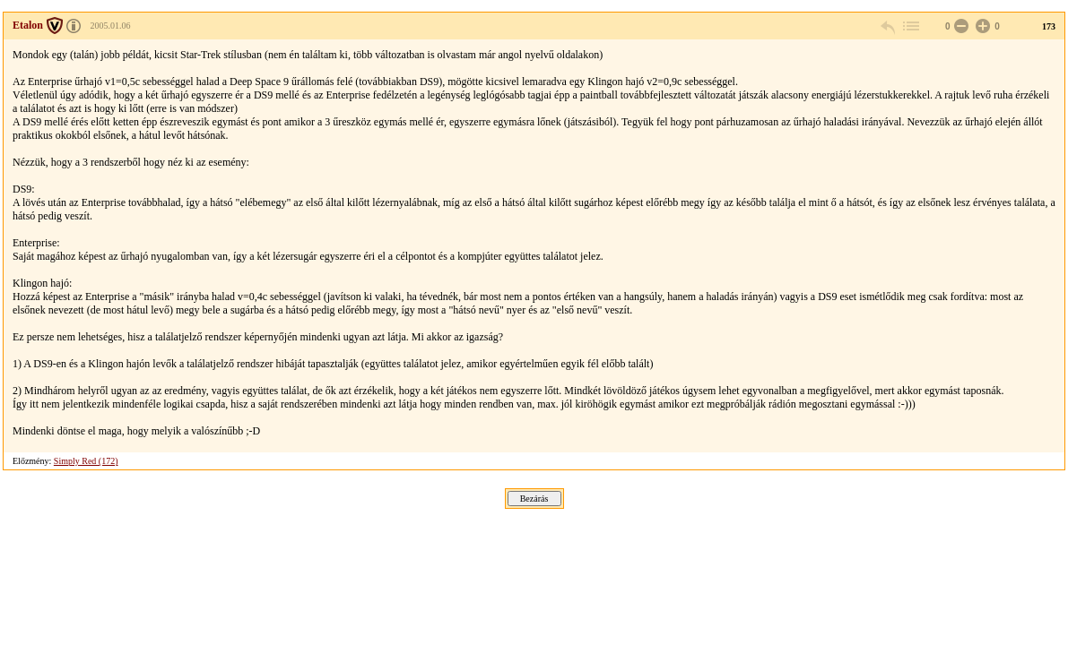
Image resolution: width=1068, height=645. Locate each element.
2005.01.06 (111, 25)
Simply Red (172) (86, 461)
